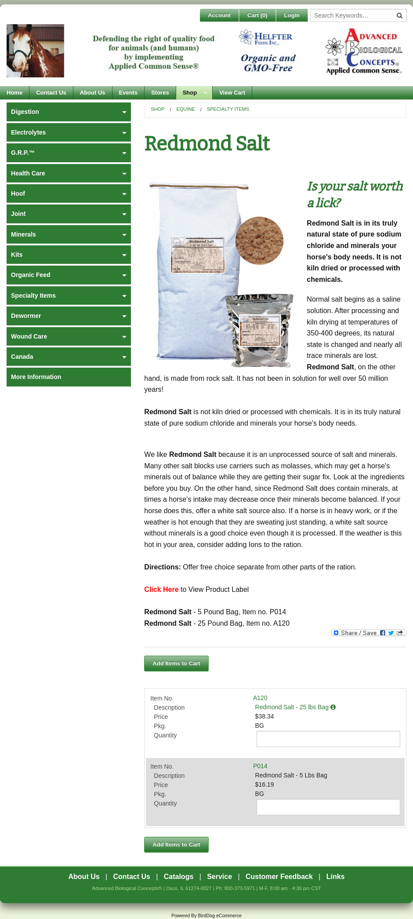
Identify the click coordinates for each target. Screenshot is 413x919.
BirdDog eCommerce (220, 915)
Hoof (18, 193)
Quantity (165, 735)
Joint (18, 213)
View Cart (232, 92)
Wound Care (29, 336)
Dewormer (26, 315)
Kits (16, 254)
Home (14, 92)
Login (292, 15)
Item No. (162, 698)
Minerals (23, 234)
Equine (186, 109)
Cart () (257, 15)
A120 (260, 697)
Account (219, 15)
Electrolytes (28, 132)
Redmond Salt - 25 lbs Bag (295, 707)
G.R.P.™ (23, 152)
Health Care (28, 173)
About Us (92, 92)
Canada (22, 356)
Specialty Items (228, 109)
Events (128, 92)
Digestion (25, 111)
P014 (260, 765)
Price (161, 716)
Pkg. (160, 725)
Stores (160, 92)
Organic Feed (30, 274)
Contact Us (51, 92)
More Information (36, 376)
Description (169, 707)
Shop (190, 92)
